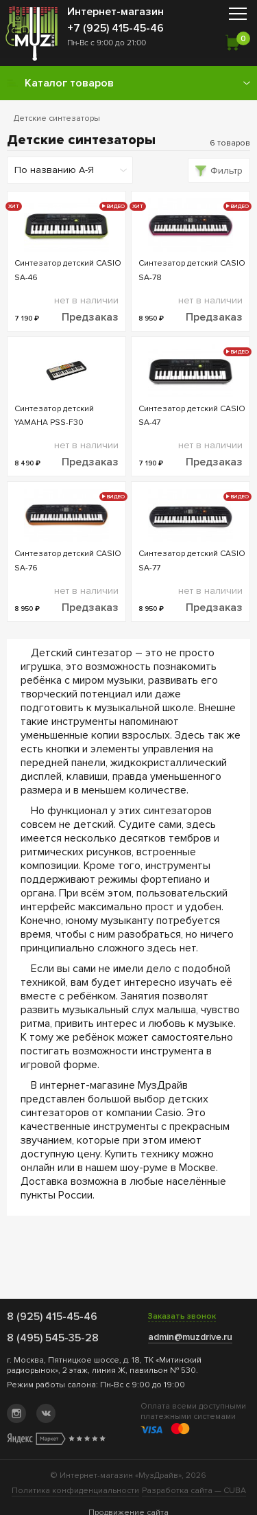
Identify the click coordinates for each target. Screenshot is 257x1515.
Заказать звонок (182, 1316)
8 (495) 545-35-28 (53, 1337)
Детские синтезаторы (57, 118)
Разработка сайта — (194, 1490)
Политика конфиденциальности (75, 1490)
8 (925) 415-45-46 (52, 1316)
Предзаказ (90, 317)
